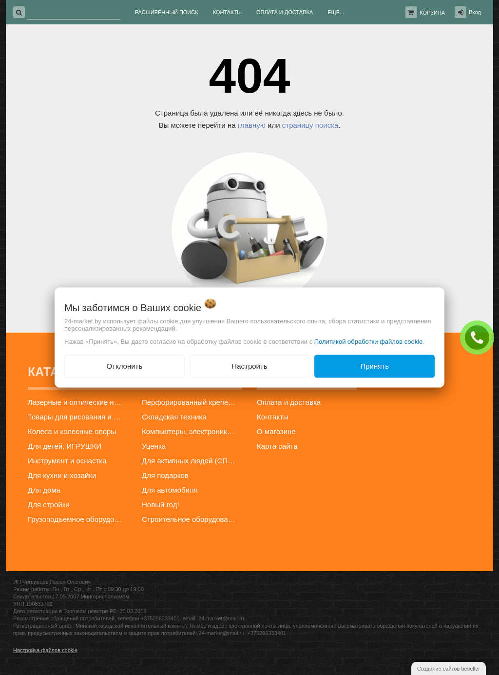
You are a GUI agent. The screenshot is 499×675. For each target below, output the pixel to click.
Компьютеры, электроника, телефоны (192, 431)
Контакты (272, 417)
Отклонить (124, 366)
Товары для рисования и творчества (78, 417)
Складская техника (174, 417)
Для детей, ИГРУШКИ (64, 446)
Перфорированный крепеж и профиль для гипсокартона (192, 402)
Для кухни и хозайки (62, 475)
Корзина (432, 13)
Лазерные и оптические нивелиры (78, 402)
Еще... (335, 12)
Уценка (154, 446)
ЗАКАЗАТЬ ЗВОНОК (479, 337)
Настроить (249, 366)
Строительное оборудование (191, 519)
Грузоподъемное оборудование (78, 519)
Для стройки (49, 504)
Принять (374, 366)
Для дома (44, 490)
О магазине (276, 431)
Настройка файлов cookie (45, 650)
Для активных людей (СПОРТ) (192, 461)
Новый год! (160, 504)
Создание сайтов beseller (448, 669)
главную (252, 125)
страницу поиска (310, 125)
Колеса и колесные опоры (72, 431)
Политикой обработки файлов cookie (368, 341)
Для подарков (165, 475)
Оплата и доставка (289, 402)
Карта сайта (277, 446)
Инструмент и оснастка (67, 461)
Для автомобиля (170, 490)
